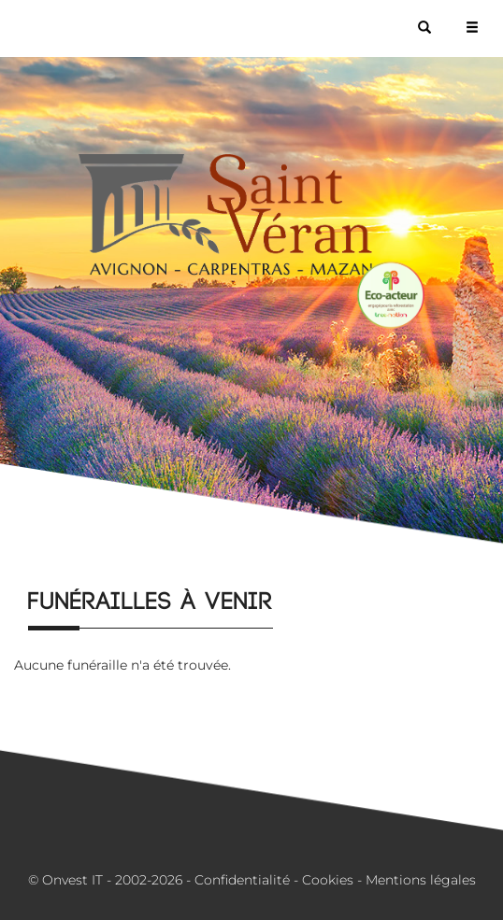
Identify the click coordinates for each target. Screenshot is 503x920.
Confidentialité (242, 879)
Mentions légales (421, 879)
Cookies (327, 879)
